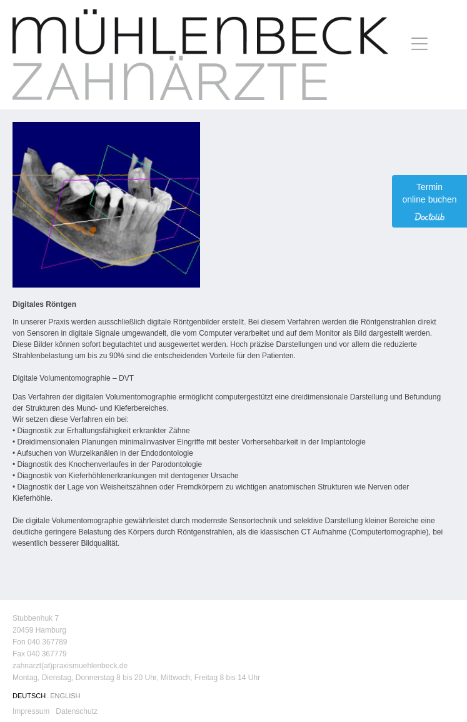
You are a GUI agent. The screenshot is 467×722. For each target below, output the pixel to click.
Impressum (31, 711)
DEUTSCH (29, 695)
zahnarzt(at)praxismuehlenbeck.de (70, 665)
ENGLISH (65, 695)
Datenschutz (77, 711)
